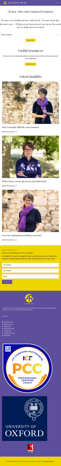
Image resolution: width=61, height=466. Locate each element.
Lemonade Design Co (48, 461)
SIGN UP (7, 282)
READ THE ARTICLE (9, 186)
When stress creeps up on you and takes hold (24, 181)
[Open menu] (57, 3)
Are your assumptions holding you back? (22, 235)
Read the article (9, 132)
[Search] (30, 35)
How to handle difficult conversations (20, 127)
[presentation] (30, 103)
